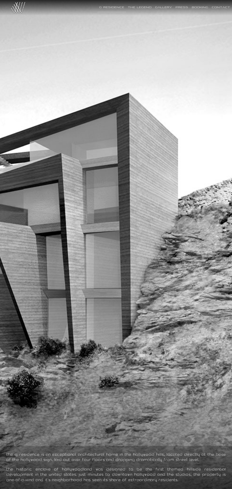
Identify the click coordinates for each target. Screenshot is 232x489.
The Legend (140, 7)
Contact (221, 7)
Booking (200, 7)
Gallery (163, 7)
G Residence (111, 7)
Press (182, 7)
